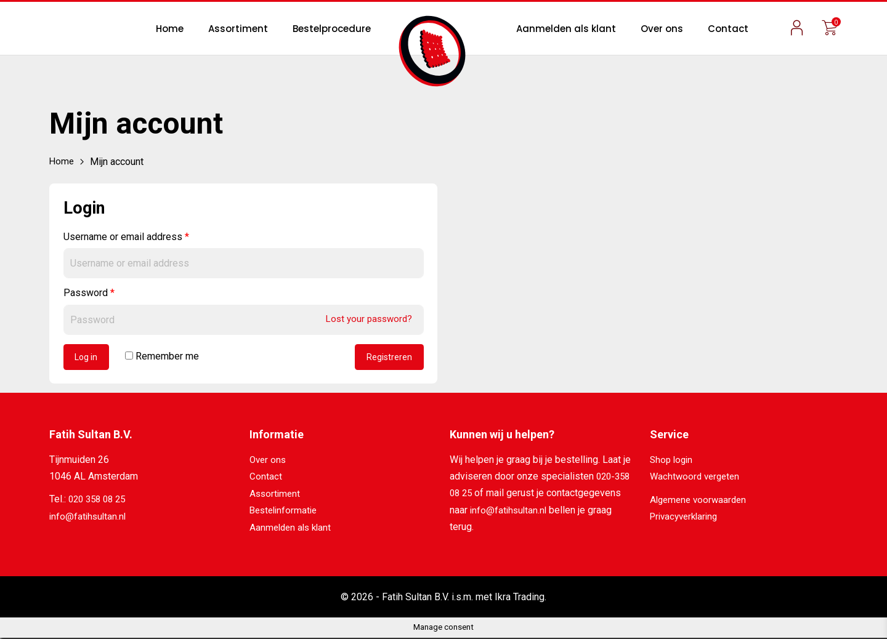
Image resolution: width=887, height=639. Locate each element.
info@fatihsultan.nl (89, 518)
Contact (728, 28)
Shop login (672, 461)
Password (89, 293)
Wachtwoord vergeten (697, 478)
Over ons (662, 28)
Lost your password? (365, 318)
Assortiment (238, 28)
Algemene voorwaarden (700, 501)
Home (170, 28)
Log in (88, 358)
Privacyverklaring (687, 518)
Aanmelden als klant (566, 28)
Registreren (388, 358)
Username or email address (126, 237)
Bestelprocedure (332, 28)
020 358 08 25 (99, 501)
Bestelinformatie (285, 512)
